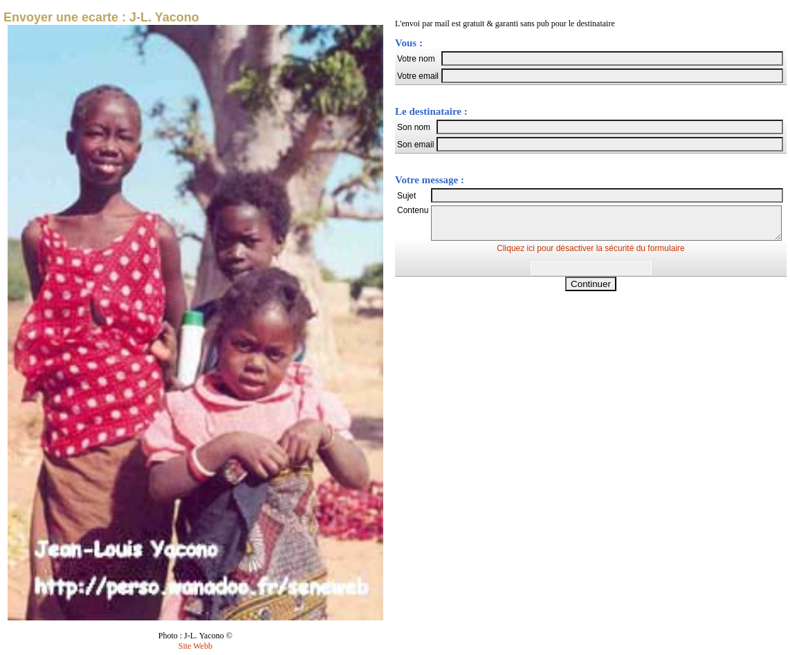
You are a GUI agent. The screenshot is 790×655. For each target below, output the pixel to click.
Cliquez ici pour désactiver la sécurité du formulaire (590, 254)
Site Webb (195, 646)
